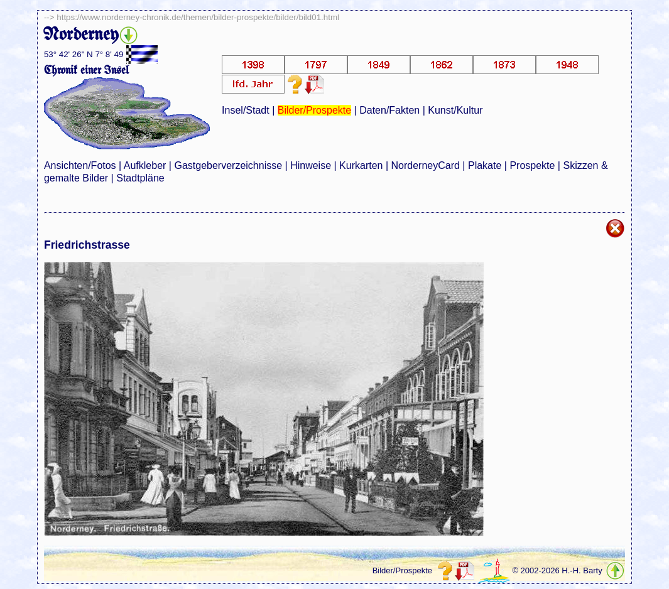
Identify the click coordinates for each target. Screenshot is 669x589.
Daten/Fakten (389, 110)
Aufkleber (145, 165)
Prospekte (532, 165)
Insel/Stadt (245, 110)
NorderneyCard (425, 165)
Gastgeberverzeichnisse (228, 165)
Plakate (484, 165)
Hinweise (310, 165)
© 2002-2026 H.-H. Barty (557, 570)
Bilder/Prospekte (314, 110)
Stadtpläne (140, 178)
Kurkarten (361, 165)
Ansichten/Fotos (80, 165)
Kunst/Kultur (455, 110)
